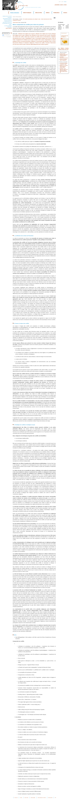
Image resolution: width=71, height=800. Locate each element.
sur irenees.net (7, 35)
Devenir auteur (26, 797)
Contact (65, 4)
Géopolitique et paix (30, 38)
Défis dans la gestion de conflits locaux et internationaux (37, 36)
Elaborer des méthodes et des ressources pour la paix (37, 35)
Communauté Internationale (42, 41)
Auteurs (61, 4)
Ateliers (48, 12)
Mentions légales (33, 797)
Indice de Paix (38, 12)
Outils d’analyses (27, 12)
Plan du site (16, 797)
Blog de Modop (63, 52)
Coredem (9, 36)
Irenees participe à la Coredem (42, 797)
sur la (7, 36)
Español (62, 1)
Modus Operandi (9, 28)
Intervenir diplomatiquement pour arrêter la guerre (37, 44)
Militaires (33, 41)
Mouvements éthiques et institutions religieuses (23, 42)
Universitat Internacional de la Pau (64, 57)
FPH (55, 797)
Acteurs (65, 12)
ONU (50, 41)
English (60, 1)
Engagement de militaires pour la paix (24, 39)
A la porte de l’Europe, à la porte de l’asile (64, 64)
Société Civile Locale (39, 39)
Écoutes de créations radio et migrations (63, 60)
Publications (56, 12)
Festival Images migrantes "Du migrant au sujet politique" (64, 54)
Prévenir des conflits (40, 42)
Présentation (57, 4)
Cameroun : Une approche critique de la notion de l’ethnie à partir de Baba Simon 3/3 (64, 70)
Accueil (14, 16)
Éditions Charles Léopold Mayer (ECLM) (63, 49)
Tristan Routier (15, 22)
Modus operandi (50, 797)
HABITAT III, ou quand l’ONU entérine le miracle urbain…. (64, 66)
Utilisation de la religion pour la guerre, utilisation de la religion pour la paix (34, 33)
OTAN (53, 41)
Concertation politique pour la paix (43, 38)
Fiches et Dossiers (14, 12)
